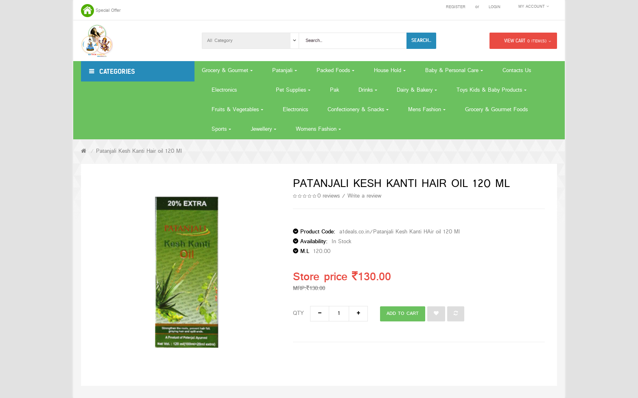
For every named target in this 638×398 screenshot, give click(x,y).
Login (494, 7)
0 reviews (328, 196)
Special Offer (108, 10)
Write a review (364, 196)
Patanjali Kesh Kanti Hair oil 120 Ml (139, 151)
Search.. (421, 40)
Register (455, 7)
